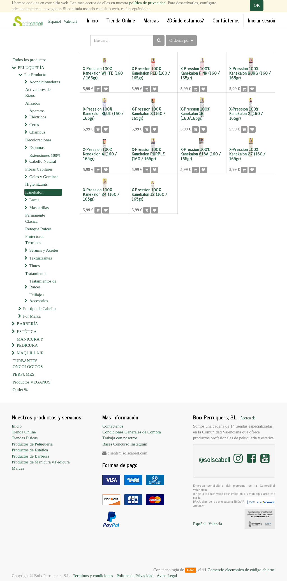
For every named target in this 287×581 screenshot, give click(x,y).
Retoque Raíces (38, 229)
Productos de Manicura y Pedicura (41, 462)
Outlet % (20, 389)
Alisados (32, 103)
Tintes (34, 265)
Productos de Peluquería (32, 444)
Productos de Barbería (30, 456)
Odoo (190, 570)
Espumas (37, 147)
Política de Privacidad (135, 575)
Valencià (70, 21)
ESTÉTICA (27, 331)
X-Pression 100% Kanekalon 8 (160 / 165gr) (148, 113)
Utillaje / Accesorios (38, 298)
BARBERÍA (27, 323)
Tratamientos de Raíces (43, 284)
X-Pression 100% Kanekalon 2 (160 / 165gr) (246, 113)
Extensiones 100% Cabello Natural (45, 158)
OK (257, 5)
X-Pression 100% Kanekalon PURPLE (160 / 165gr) (148, 154)
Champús (37, 132)
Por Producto (35, 74)
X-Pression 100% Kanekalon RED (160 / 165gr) (151, 73)
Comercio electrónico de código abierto (241, 570)
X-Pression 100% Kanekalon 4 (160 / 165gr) (100, 154)
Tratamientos (36, 273)
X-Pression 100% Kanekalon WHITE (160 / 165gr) (103, 73)
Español (54, 21)
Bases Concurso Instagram (124, 444)
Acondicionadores (44, 82)
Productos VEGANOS (31, 382)
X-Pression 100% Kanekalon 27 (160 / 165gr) (247, 154)
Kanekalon (34, 192)
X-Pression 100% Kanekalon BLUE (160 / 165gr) (103, 113)
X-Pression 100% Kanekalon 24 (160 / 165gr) (101, 194)
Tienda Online (24, 432)
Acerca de (248, 417)
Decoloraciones (38, 140)
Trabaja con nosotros (119, 438)
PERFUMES (23, 374)
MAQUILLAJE (30, 353)
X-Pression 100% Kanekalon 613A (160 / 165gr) (200, 154)
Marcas (18, 468)
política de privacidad (147, 3)
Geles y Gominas (43, 176)
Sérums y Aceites (44, 250)
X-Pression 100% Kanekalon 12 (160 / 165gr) (149, 194)
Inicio (17, 426)
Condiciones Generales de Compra (131, 432)
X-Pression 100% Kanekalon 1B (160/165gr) (195, 113)
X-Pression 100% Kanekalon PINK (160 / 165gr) (200, 73)
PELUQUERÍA (31, 67)
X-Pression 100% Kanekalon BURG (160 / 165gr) (250, 73)
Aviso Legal (167, 575)
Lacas (34, 200)
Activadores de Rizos (37, 92)
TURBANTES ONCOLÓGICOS (28, 364)
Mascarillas (39, 207)
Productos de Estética (30, 450)
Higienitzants (36, 184)
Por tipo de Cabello (39, 308)
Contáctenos (112, 426)
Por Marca (32, 316)
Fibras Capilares (39, 169)
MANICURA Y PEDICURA (30, 342)
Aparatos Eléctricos (37, 114)
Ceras (34, 124)
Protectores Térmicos (34, 239)
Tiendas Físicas (25, 438)
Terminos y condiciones (93, 575)
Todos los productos (30, 60)
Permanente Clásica (35, 218)
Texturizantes (40, 258)
